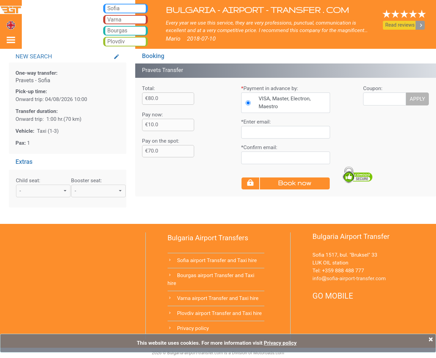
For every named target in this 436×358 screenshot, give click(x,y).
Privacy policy (193, 328)
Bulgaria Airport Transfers (208, 238)
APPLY (417, 99)
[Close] (431, 339)
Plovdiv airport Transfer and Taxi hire (219, 313)
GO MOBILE (332, 296)
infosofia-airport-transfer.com (349, 278)
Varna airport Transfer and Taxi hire (218, 298)
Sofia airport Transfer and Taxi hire (217, 260)
